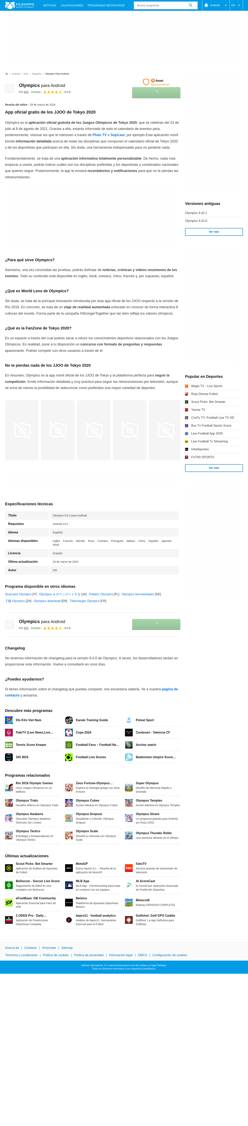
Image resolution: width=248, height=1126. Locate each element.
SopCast (117, 135)
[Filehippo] (19, 5)
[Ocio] (26, 74)
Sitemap (67, 947)
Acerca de (12, 947)
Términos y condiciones (21, 955)
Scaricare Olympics (18, 594)
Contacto (30, 947)
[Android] (16, 74)
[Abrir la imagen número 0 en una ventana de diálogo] (22, 430)
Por (24, 91)
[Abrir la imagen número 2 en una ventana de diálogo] (93, 430)
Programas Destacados (106, 5)
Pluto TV (100, 135)
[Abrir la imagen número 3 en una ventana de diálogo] (129, 430)
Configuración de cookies (169, 955)
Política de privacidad (89, 955)
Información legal (120, 955)
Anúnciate (49, 947)
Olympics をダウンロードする (60, 594)
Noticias (49, 5)
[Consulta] (166, 5)
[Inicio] (6, 74)
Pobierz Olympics (101, 594)
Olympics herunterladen (138, 594)
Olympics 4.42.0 (196, 220)
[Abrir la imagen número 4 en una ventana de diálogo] (165, 430)
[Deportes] (37, 74)
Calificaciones (72, 5)
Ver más (214, 231)
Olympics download (47, 601)
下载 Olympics (15, 601)
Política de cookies (56, 955)
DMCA (142, 955)
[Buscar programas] (190, 5)
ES (236, 5)
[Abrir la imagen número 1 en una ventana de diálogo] (58, 430)
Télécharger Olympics (85, 601)
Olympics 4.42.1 (196, 213)
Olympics (42, 85)
